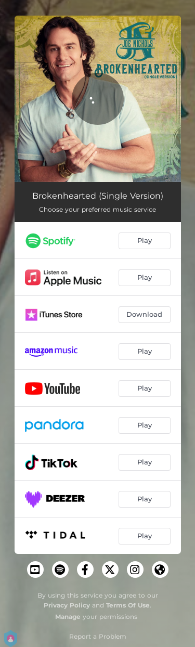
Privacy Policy (67, 605)
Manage (68, 616)
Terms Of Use (128, 605)
